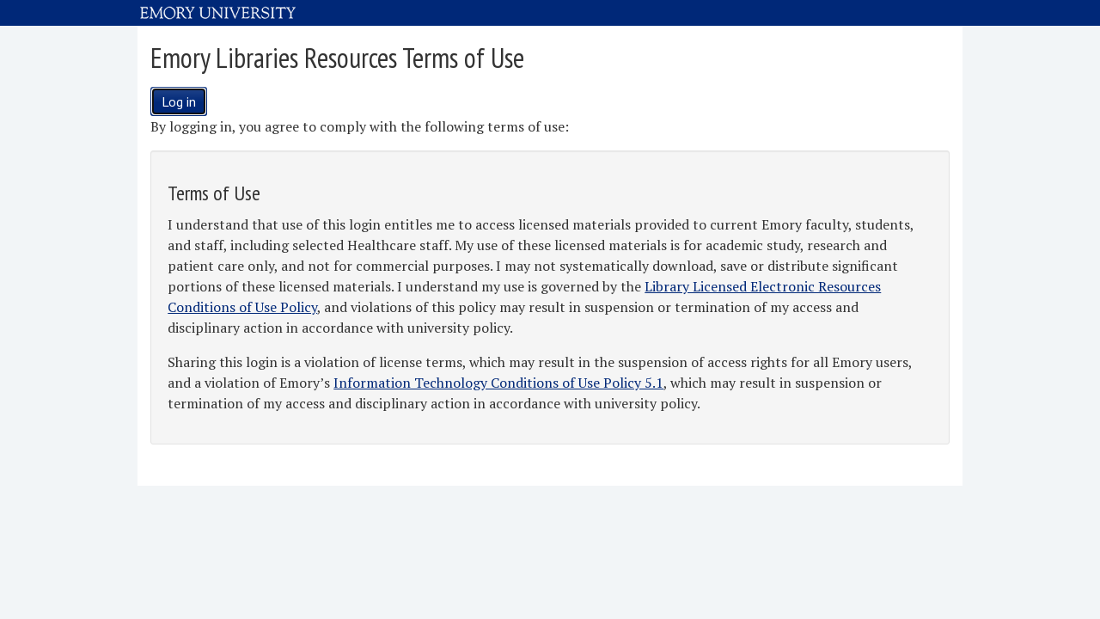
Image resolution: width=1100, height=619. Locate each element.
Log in (179, 101)
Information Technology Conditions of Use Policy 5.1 (498, 382)
